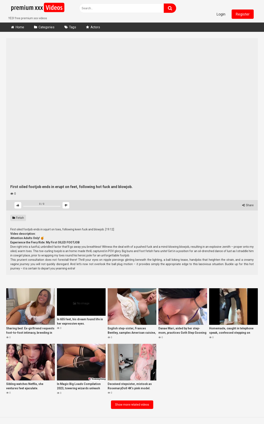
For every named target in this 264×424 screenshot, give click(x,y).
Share (248, 205)
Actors (95, 27)
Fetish (18, 217)
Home (19, 27)
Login (221, 14)
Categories (46, 27)
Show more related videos (132, 404)
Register (243, 14)
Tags (72, 27)
